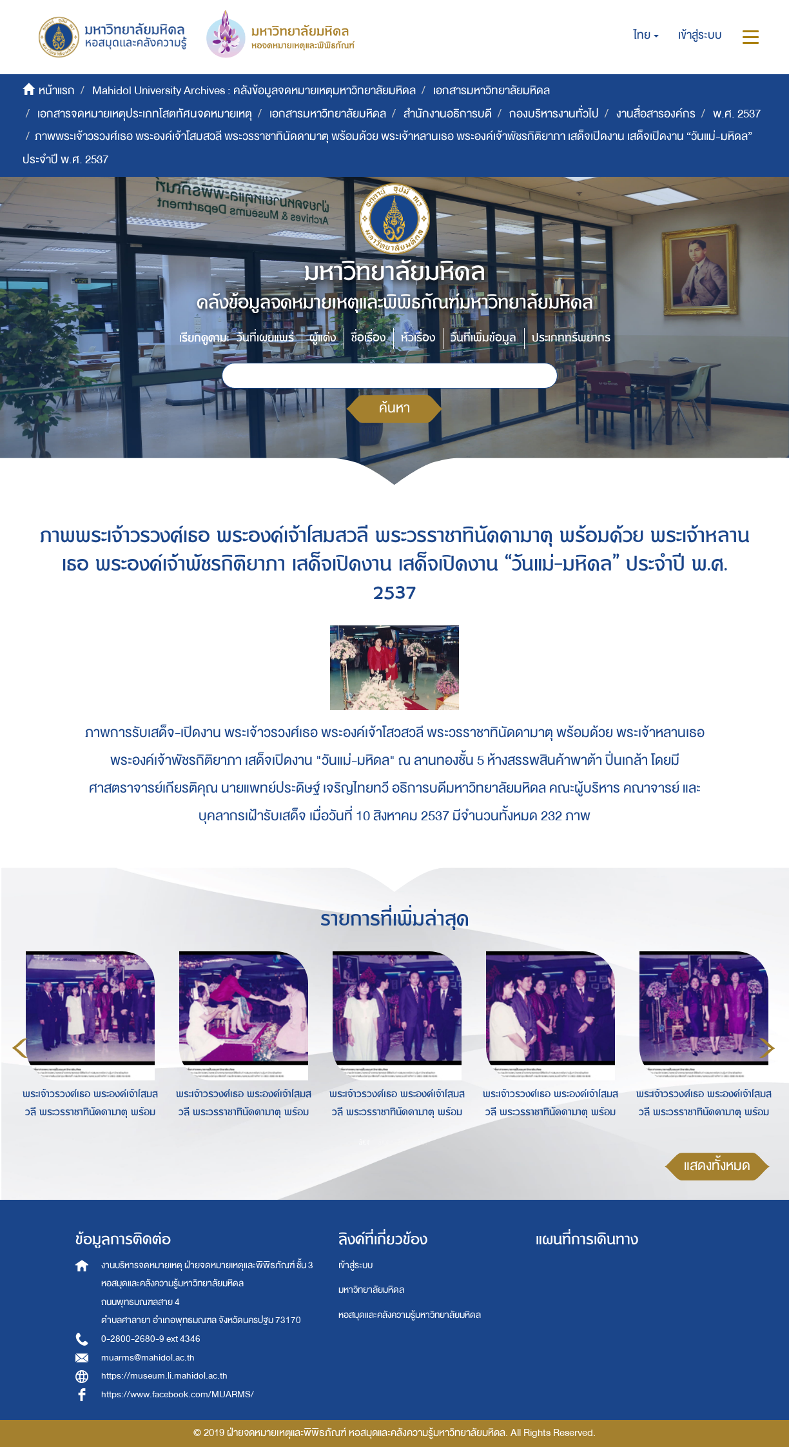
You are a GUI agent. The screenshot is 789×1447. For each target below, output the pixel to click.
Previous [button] (20, 1048)
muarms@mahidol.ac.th (148, 1358)
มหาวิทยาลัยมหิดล (371, 1290)
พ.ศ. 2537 (737, 114)
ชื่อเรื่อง (368, 338)
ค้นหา (394, 408)
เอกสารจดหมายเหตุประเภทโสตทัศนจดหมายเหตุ (144, 114)
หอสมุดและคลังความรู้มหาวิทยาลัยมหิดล (409, 1315)
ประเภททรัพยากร (571, 338)
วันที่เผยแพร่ (265, 338)
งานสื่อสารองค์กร (656, 114)
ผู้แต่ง (322, 338)
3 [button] (403, 1141)
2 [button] (384, 1141)
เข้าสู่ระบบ (355, 1265)
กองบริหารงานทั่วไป (554, 114)
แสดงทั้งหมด (717, 1166)
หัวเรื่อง (418, 338)
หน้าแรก (57, 91)
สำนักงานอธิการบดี (448, 114)
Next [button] (767, 1048)
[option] (87, 1046)
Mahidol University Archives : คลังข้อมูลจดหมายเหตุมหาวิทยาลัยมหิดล (254, 91)
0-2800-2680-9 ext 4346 (150, 1339)
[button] (646, 35)
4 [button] (422, 1141)
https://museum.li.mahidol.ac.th (164, 1376)
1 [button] (364, 1141)
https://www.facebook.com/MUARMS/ (177, 1394)
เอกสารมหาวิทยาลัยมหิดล (491, 91)
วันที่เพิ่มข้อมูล (483, 338)
